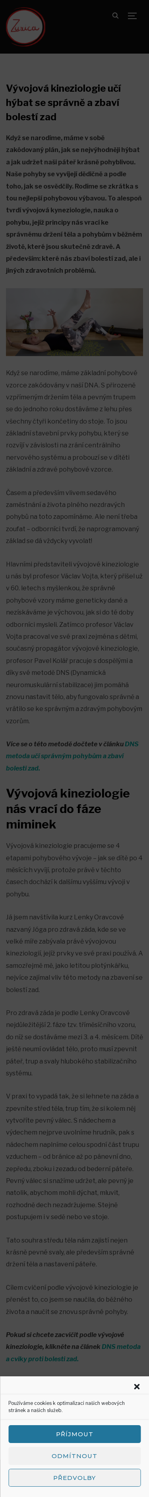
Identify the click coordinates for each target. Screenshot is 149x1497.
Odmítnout (74, 1456)
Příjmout (74, 1434)
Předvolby (74, 1478)
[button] (137, 1387)
